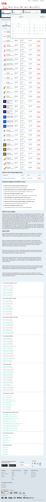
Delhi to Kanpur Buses (7, 399)
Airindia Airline (5, 435)
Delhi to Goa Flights (6, 306)
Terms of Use (33, 475)
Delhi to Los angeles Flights (8, 324)
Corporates (3, 487)
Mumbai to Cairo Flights (7, 285)
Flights (13, 472)
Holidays (13, 475)
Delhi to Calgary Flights (7, 329)
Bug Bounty (33, 476)
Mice (13, 478)
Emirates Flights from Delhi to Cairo (10, 416)
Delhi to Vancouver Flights (8, 322)
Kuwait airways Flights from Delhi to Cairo (11, 425)
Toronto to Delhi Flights (7, 338)
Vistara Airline (5, 451)
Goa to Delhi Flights (6, 384)
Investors (3, 476)
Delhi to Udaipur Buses (7, 406)
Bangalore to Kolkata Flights (8, 387)
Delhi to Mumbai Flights (7, 300)
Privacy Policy (33, 473)
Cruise (13, 479)
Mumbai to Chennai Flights (8, 389)
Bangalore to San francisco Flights (9, 346)
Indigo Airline (5, 442)
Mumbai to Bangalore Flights (8, 369)
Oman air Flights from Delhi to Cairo (10, 428)
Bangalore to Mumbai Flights (8, 371)
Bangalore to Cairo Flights (8, 292)
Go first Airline (5, 452)
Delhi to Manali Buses (7, 397)
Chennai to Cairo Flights (7, 289)
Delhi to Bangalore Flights (8, 303)
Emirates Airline (6, 438)
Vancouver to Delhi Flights (8, 343)
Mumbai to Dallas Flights (7, 348)
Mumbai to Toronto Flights (8, 341)
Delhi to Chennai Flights (7, 311)
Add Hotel (3, 484)
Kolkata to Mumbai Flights (8, 382)
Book (39, 41)
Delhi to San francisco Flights (8, 332)
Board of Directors (5, 473)
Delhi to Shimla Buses (7, 402)
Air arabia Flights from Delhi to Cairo (10, 430)
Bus (12, 476)
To (13, 11)
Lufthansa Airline (6, 440)
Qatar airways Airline (7, 437)
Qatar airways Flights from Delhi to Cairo (11, 418)
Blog (25, 473)
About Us (3, 472)
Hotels (13, 473)
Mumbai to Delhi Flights (7, 366)
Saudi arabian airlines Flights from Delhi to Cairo (12, 423)
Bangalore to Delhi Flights (8, 374)
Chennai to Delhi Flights (7, 379)
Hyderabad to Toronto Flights (8, 355)
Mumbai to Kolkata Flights (8, 376)
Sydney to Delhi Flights (7, 360)
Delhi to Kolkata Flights (7, 313)
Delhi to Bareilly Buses (7, 404)
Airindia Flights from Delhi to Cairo (9, 414)
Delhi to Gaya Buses (7, 409)
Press (2, 475)
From (3, 11)
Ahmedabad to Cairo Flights (8, 288)
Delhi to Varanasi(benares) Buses (9, 400)
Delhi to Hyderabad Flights (8, 308)
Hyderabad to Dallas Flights (8, 350)
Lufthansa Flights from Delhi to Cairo (10, 426)
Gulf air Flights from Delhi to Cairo (9, 421)
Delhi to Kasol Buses (7, 407)
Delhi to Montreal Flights (7, 327)
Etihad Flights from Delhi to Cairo (9, 419)
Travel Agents (4, 485)
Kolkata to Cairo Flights (7, 294)
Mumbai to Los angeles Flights (9, 358)
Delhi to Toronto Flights (7, 319)
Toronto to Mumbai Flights (8, 353)
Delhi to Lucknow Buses (7, 395)
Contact (25, 472)
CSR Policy (33, 472)
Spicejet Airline (5, 454)
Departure (25, 10)
